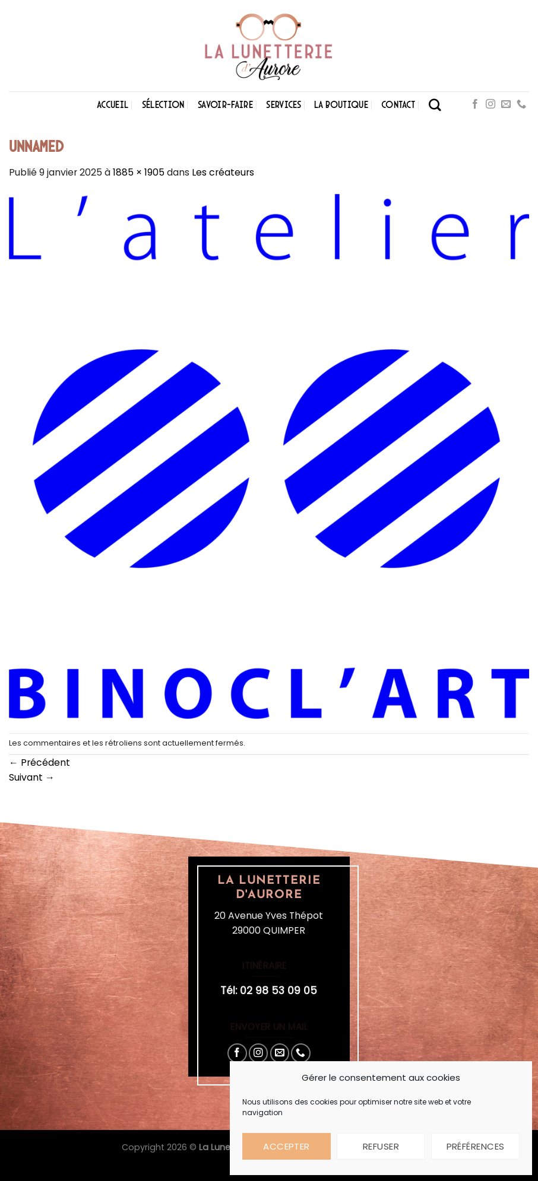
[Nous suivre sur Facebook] (475, 104)
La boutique (341, 104)
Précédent (39, 762)
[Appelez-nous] (521, 104)
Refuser (381, 1146)
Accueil (112, 104)
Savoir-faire (225, 104)
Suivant (32, 777)
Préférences (476, 1146)
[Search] (435, 104)
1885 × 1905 (138, 172)
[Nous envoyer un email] (506, 104)
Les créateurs (223, 172)
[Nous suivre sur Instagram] (490, 104)
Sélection (163, 104)
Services (283, 104)
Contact (398, 104)
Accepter (286, 1146)
